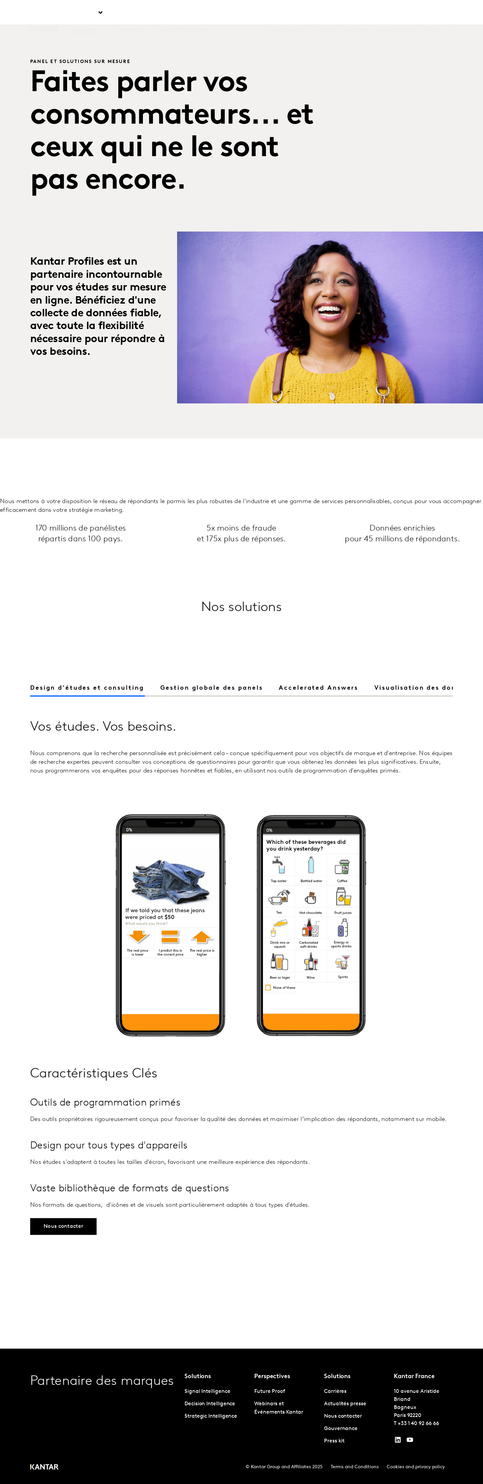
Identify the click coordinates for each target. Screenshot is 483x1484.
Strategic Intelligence (210, 1416)
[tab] (211, 701)
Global (431, 13)
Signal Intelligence (207, 1391)
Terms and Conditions (355, 1467)
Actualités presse (345, 1404)
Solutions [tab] (85, 13)
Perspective (130, 13)
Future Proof (269, 1391)
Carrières (357, 13)
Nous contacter (396, 13)
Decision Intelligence (209, 1404)
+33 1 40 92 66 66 (418, 1423)
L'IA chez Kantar (288, 13)
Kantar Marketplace (183, 13)
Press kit (334, 1441)
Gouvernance (341, 1428)
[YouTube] (398, 1441)
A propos (327, 13)
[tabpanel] (241, 1025)
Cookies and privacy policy (416, 1467)
